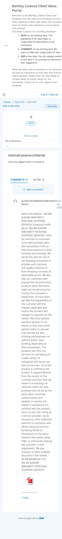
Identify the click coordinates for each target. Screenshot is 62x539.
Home (7, 102)
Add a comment (33, 189)
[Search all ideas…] (20, 94)
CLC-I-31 (19, 102)
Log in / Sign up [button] (50, 94)
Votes (39, 179)
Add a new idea (11, 105)
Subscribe (52, 106)
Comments (19, 179)
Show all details (31, 136)
